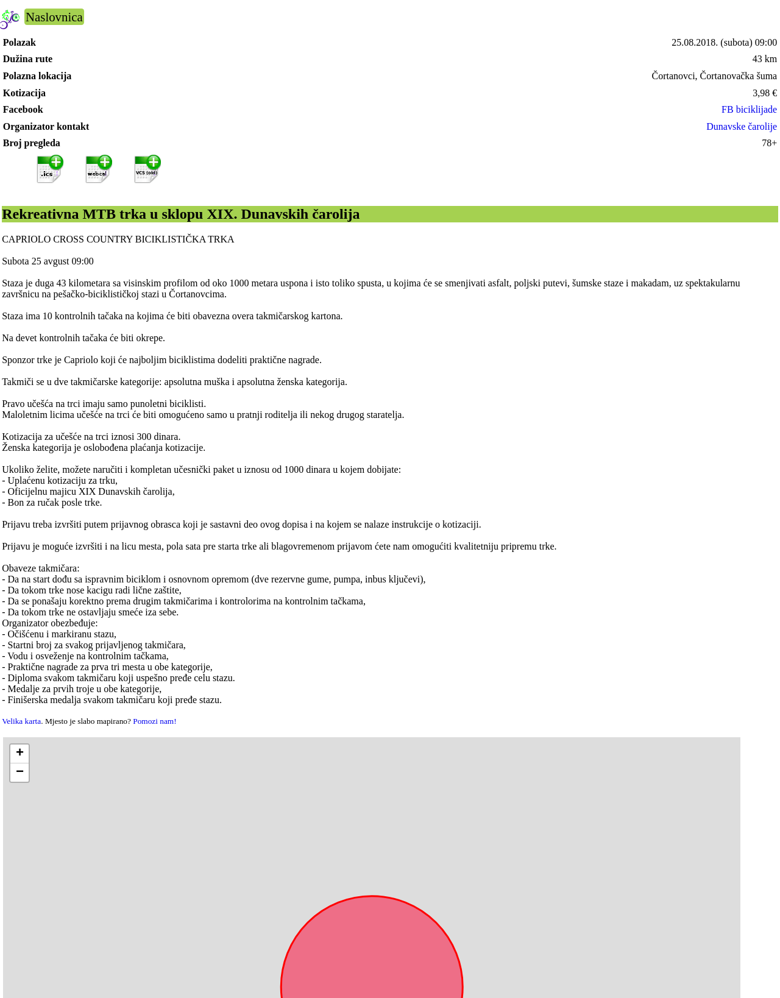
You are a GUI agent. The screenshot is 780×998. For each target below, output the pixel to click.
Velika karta (21, 721)
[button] (19, 754)
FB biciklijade (749, 109)
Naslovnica (54, 17)
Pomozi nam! (154, 721)
